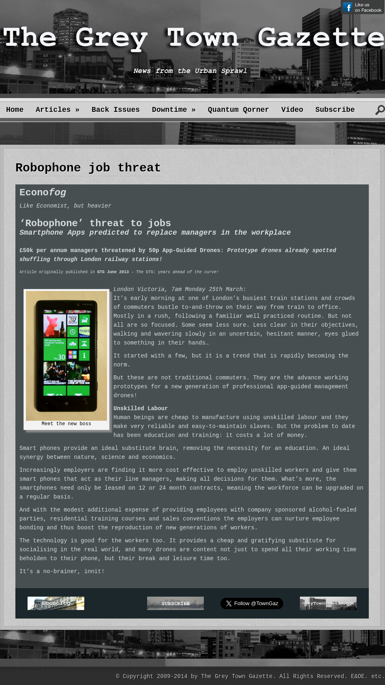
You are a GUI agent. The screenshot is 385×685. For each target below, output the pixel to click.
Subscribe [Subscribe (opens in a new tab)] (335, 110)
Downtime (174, 110)
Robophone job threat (88, 168)
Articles (57, 110)
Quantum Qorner (238, 110)
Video (292, 110)
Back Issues (116, 110)
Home (15, 110)
